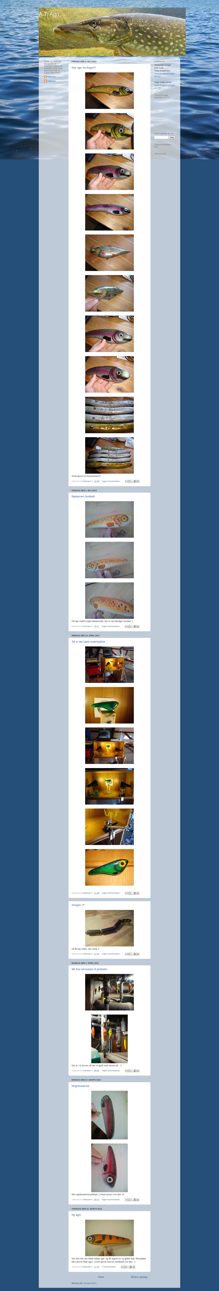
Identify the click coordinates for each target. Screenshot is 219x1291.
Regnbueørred (80, 1086)
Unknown (51, 77)
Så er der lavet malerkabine (88, 641)
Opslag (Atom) (89, 1283)
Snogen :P (78, 905)
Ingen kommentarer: (111, 481)
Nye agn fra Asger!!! (84, 67)
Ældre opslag (139, 1277)
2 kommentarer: (109, 1267)
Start (101, 1277)
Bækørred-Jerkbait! (83, 496)
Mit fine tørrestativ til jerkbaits (89, 969)
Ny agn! (76, 1214)
